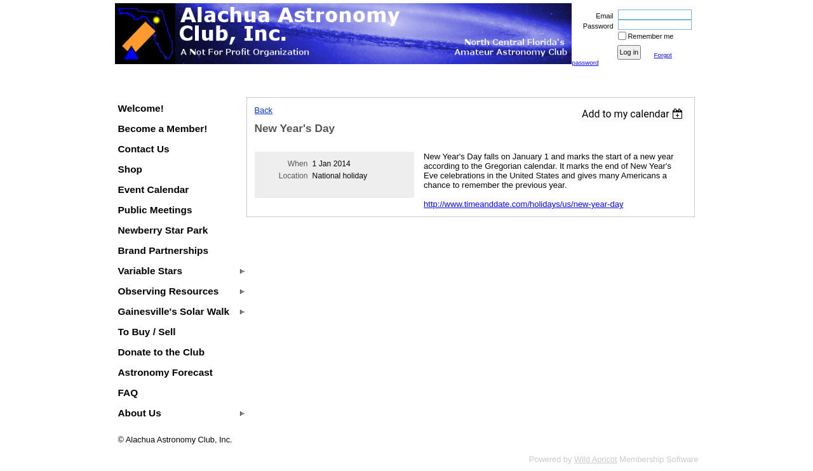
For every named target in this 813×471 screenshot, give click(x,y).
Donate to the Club (161, 352)
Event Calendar (153, 189)
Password (595, 26)
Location (293, 175)
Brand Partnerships (163, 250)
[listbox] (634, 114)
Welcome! (141, 108)
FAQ (128, 392)
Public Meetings (155, 209)
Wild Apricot (595, 459)
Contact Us (144, 148)
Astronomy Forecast (165, 372)
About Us (139, 413)
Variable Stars (150, 270)
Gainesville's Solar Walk (174, 311)
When (298, 163)
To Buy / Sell (147, 331)
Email (602, 16)
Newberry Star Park (163, 230)
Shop (130, 169)
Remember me (651, 36)
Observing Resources (168, 291)
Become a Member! (163, 128)
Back (263, 110)
